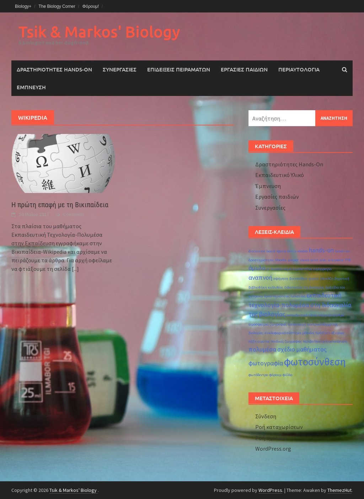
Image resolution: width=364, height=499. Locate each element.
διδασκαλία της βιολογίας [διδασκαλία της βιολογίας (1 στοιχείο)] (304, 287)
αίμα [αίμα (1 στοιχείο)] (287, 269)
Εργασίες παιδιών (244, 69)
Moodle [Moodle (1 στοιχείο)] (281, 260)
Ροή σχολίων (271, 437)
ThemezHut (339, 490)
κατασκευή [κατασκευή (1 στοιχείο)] (297, 324)
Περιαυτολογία (299, 69)
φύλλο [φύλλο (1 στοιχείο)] (287, 374)
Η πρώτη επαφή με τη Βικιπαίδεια (59, 204)
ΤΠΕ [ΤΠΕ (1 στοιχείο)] (348, 260)
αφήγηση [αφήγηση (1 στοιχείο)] (280, 278)
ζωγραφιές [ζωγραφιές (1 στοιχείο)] (278, 324)
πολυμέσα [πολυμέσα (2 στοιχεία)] (262, 349)
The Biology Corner (56, 6)
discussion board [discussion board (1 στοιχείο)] (261, 251)
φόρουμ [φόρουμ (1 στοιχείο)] (275, 374)
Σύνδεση (265, 416)
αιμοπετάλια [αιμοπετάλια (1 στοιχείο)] (302, 269)
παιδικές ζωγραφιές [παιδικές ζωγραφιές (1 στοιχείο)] (286, 341)
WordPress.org (273, 448)
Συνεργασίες (119, 69)
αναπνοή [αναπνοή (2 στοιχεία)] (260, 277)
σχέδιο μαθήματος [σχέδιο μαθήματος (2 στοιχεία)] (302, 349)
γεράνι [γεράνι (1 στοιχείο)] (314, 278)
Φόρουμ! (90, 6)
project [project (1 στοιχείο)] (293, 260)
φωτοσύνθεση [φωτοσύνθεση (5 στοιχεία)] (315, 361)
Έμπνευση (31, 87)
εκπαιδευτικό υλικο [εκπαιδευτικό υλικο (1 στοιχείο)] (302, 315)
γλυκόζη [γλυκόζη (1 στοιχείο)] (326, 278)
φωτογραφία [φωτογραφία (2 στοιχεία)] (265, 363)
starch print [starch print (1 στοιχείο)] (309, 260)
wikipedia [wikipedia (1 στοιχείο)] (336, 260)
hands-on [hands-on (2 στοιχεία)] (321, 250)
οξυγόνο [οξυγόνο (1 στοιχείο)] (337, 333)
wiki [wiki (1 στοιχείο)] (323, 260)
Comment (73, 214)
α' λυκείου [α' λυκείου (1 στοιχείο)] (275, 269)
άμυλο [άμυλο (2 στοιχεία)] (257, 268)
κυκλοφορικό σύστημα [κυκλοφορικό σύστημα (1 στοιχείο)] (282, 333)
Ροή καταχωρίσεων (279, 426)
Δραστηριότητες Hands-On (54, 69)
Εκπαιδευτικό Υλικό (279, 174)
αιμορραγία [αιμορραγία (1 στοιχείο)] (322, 269)
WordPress (270, 490)
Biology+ (23, 6)
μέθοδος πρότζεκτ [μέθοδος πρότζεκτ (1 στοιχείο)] (316, 333)
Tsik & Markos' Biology (99, 31)
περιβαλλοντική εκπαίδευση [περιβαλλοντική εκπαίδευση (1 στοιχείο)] (325, 341)
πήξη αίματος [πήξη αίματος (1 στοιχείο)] (259, 341)
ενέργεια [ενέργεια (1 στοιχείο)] (324, 315)
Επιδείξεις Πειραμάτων (178, 69)
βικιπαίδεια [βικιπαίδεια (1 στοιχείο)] (298, 278)
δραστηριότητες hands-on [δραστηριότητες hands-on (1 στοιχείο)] (284, 296)
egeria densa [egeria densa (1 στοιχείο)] (286, 251)
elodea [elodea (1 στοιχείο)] (303, 251)
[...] (75, 268)
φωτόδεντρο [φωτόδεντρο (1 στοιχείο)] (258, 374)
